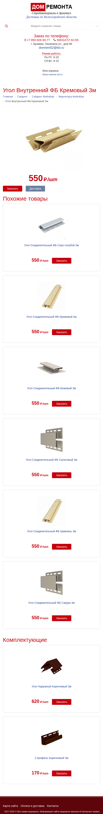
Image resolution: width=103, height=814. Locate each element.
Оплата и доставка (32, 805)
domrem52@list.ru (51, 47)
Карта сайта (10, 805)
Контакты (53, 805)
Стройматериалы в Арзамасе (51, 13)
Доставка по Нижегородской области (51, 17)
